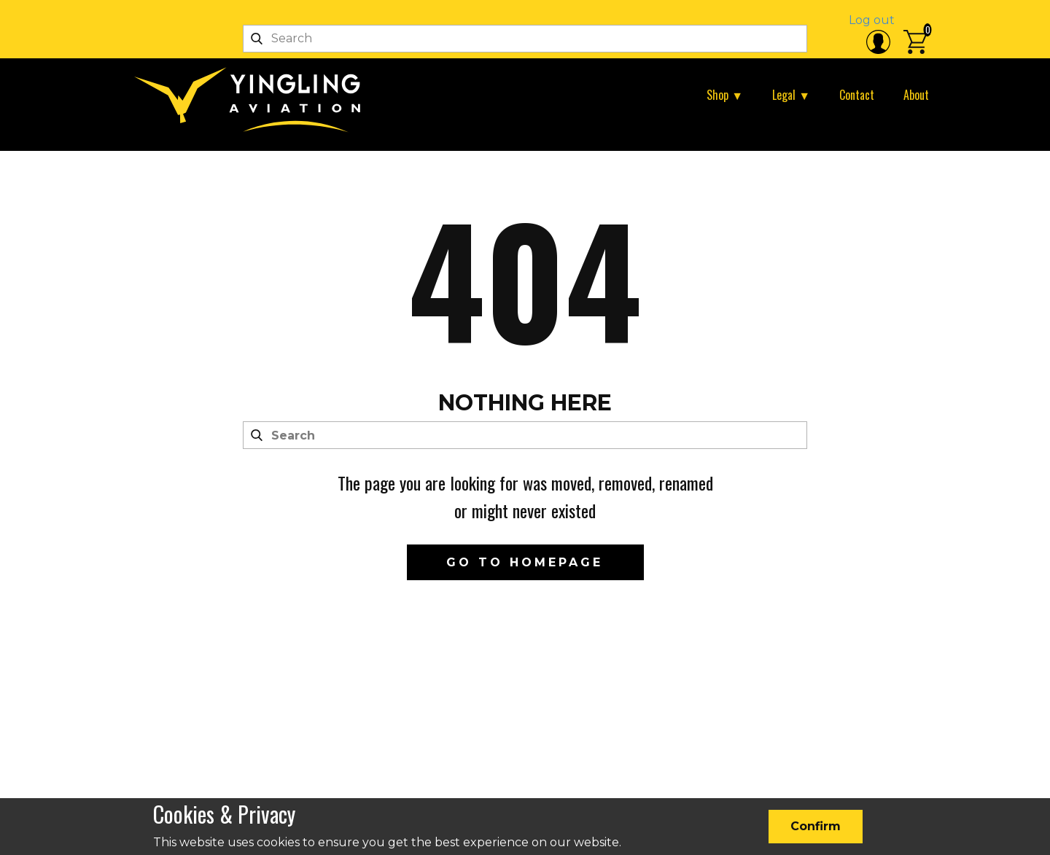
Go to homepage (524, 562)
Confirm (815, 826)
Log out (872, 20)
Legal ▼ (791, 95)
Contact (856, 95)
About (916, 95)
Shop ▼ (725, 95)
